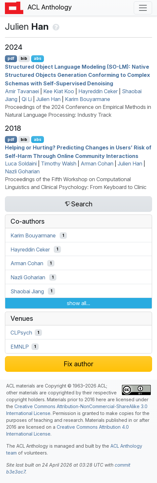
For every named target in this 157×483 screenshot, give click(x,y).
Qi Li (27, 99)
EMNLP (19, 346)
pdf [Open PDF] (11, 58)
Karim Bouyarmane (87, 99)
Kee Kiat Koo (58, 91)
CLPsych (21, 332)
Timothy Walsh (58, 163)
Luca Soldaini (21, 163)
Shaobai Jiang (27, 291)
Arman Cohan (97, 163)
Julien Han (48, 99)
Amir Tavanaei (22, 91)
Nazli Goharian (22, 171)
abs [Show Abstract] (37, 58)
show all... (78, 303)
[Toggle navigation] (143, 7)
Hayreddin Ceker (98, 91)
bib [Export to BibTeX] (24, 58)
